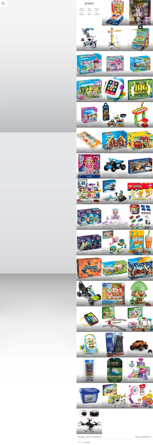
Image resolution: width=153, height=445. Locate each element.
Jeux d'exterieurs (97, 13)
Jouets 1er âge (89, 9)
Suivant (87, 442)
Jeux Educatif (89, 13)
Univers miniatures (81, 9)
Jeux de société (97, 9)
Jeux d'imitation (81, 13)
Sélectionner (146, 437)
